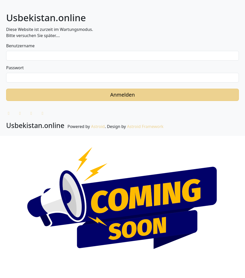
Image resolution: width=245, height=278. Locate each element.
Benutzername (20, 46)
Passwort (15, 68)
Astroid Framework (145, 126)
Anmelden (122, 94)
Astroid (98, 126)
